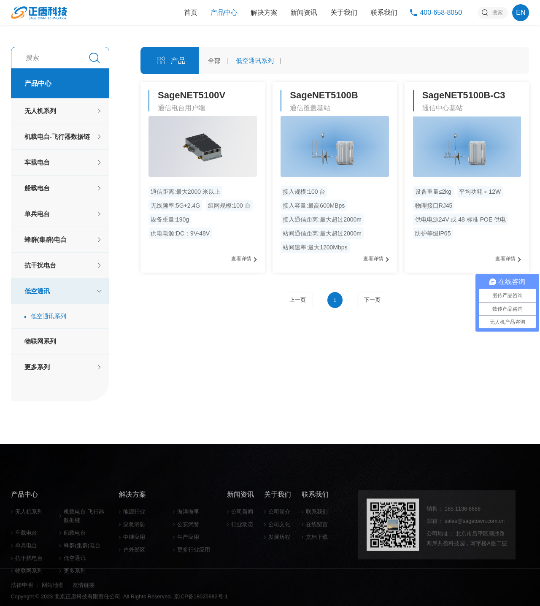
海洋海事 (188, 565)
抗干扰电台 (40, 265)
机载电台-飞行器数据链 (57, 136)
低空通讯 (37, 291)
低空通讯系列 (48, 316)
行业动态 (242, 578)
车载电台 (37, 162)
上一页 (297, 300)
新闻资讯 (303, 12)
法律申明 (22, 593)
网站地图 (53, 593)
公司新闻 (242, 565)
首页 (190, 12)
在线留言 (317, 578)
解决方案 (264, 12)
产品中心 (224, 12)
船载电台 (37, 188)
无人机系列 (40, 110)
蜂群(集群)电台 (45, 239)
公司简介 (279, 565)
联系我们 (383, 12)
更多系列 (37, 367)
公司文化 (279, 578)
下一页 (372, 300)
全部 (214, 60)
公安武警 (188, 578)
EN (520, 12)
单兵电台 (37, 213)
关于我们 (343, 12)
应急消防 (134, 578)
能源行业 (134, 565)
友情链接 (83, 593)
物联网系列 (40, 341)
